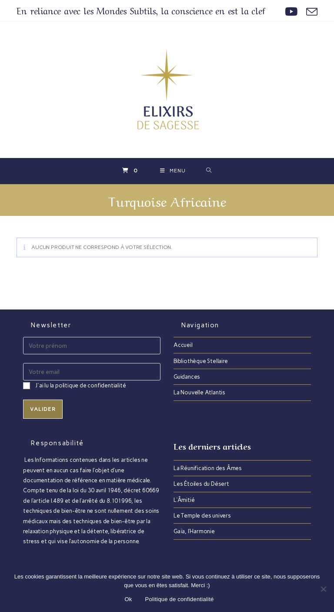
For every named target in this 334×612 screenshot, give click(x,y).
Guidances (187, 376)
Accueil (183, 345)
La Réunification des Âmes (208, 468)
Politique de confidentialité (179, 599)
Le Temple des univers (202, 515)
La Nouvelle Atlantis (199, 392)
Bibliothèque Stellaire (201, 361)
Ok (128, 599)
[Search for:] (209, 171)
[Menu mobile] (172, 171)
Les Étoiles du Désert (201, 484)
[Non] (323, 589)
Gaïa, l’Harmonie (194, 531)
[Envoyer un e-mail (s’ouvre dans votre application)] (309, 11)
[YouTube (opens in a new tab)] (291, 11)
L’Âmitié (184, 499)
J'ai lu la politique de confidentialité (81, 385)
